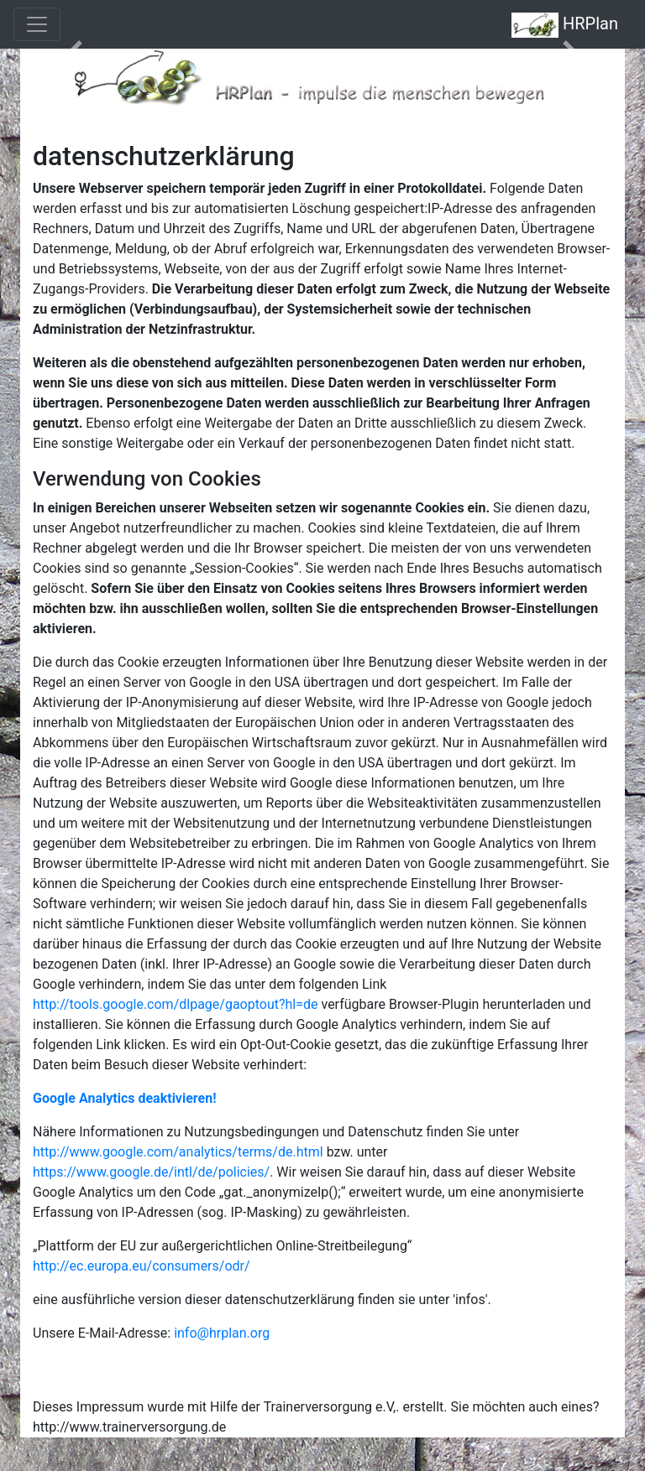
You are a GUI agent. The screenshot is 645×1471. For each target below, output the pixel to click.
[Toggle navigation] (36, 24)
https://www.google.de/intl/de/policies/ (151, 1172)
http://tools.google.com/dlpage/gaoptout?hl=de (175, 1004)
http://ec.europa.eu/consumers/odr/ (141, 1266)
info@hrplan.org (222, 1333)
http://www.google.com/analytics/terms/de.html (178, 1152)
